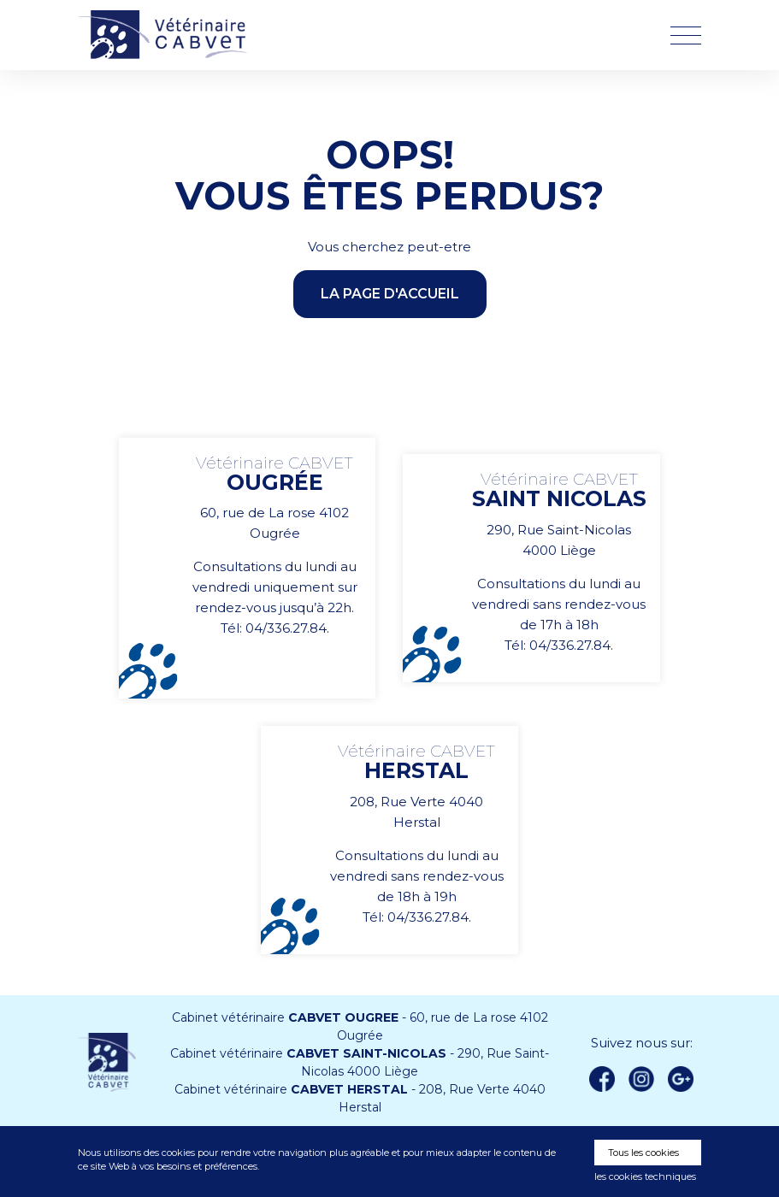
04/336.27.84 (286, 628)
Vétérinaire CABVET (167, 35)
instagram (641, 1079)
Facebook (602, 1079)
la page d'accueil (390, 294)
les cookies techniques (645, 1176)
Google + (685, 1080)
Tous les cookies (643, 1153)
